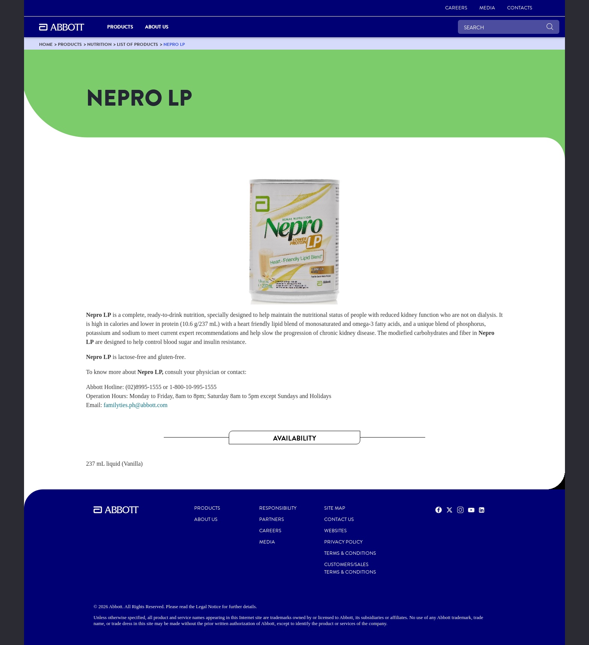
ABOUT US (205, 519)
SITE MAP (334, 508)
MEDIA (267, 542)
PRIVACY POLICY (343, 542)
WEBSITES (335, 530)
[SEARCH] (508, 27)
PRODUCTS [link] (120, 26)
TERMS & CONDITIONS (350, 553)
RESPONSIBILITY (277, 508)
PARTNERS (271, 519)
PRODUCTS (207, 508)
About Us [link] (156, 26)
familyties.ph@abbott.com (136, 405)
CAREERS (270, 530)
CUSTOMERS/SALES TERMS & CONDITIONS (350, 568)
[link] (456, 8)
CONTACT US (339, 519)
